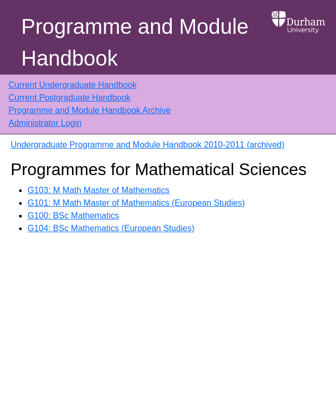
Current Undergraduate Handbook (72, 84)
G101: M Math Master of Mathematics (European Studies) (136, 202)
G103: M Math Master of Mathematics (99, 190)
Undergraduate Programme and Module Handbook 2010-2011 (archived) (148, 144)
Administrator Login (45, 123)
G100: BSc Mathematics (73, 215)
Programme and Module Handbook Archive (89, 110)
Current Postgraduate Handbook (69, 97)
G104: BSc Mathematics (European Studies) (111, 228)
